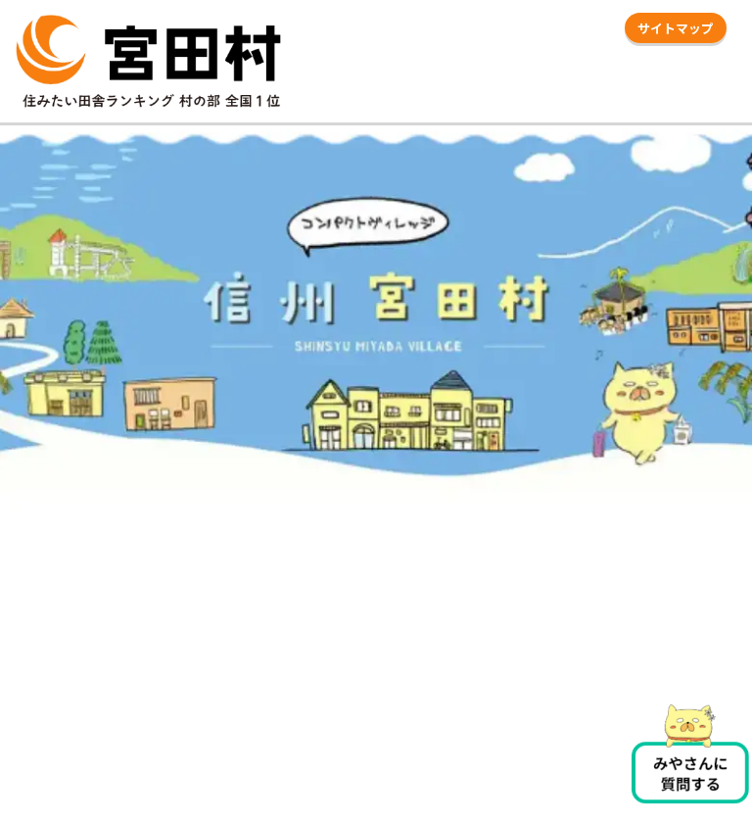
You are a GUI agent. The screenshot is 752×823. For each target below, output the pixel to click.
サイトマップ (675, 28)
